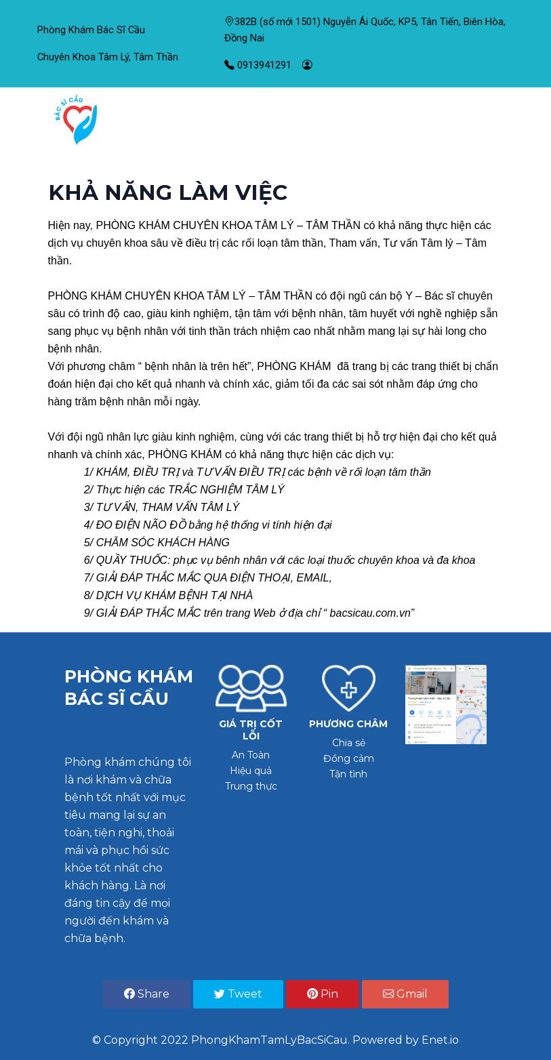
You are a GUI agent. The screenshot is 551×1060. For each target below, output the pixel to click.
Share (146, 993)
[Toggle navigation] (492, 120)
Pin (322, 993)
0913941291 (257, 65)
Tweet (238, 993)
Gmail (405, 993)
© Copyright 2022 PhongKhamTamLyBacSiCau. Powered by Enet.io (275, 1040)
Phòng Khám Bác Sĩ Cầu (91, 30)
